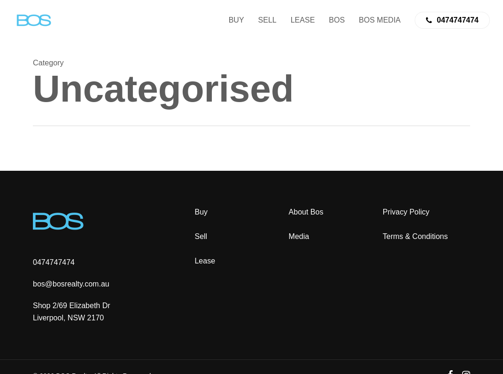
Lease (204, 261)
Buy (201, 212)
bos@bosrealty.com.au (71, 284)
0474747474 (54, 262)
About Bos (306, 212)
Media (299, 236)
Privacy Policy (406, 212)
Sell (200, 236)
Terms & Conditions (415, 236)
